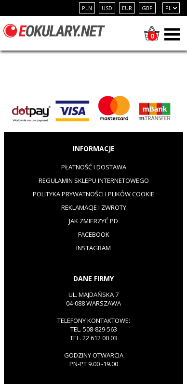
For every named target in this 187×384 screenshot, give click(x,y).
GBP (147, 8)
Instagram (93, 247)
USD (107, 8)
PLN (87, 8)
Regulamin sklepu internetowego (94, 180)
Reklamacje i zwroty (93, 207)
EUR (127, 8)
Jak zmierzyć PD (93, 221)
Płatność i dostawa (93, 167)
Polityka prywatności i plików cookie (93, 194)
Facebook (93, 234)
